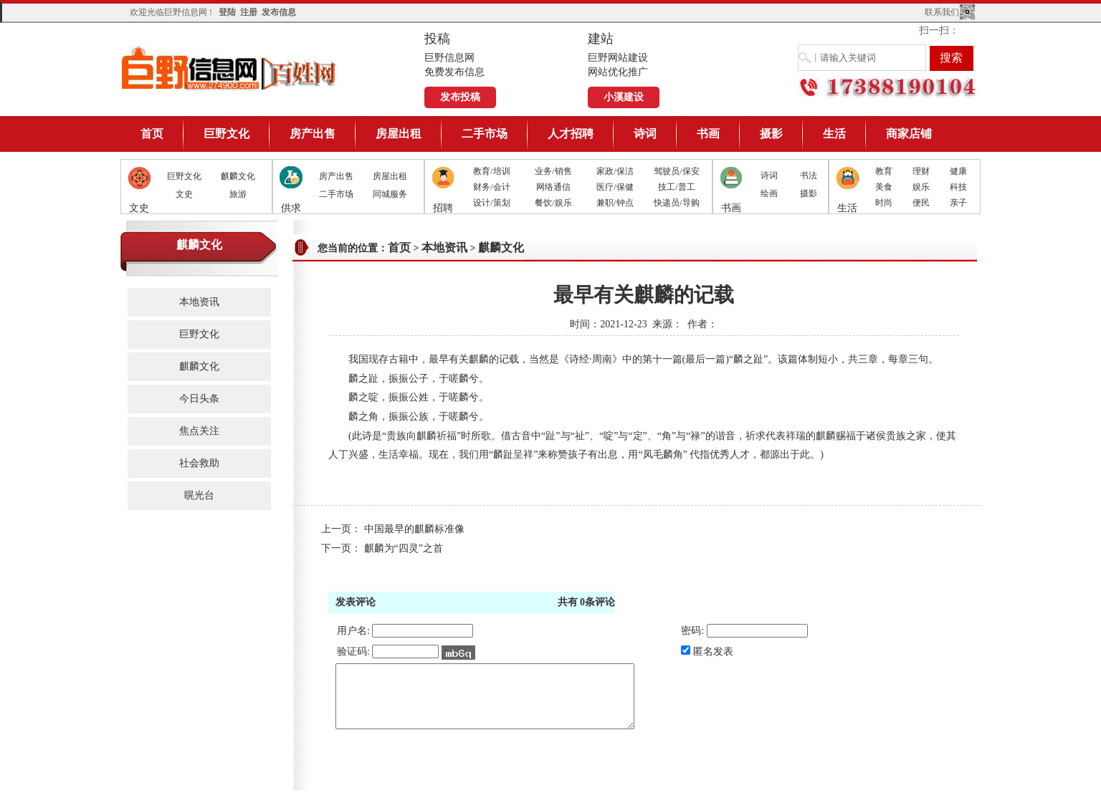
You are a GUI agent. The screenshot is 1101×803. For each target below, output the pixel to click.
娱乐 (921, 187)
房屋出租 (398, 134)
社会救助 (199, 463)
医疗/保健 (614, 187)
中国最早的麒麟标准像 (414, 529)
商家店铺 (909, 134)
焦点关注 (199, 430)
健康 (958, 171)
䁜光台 (199, 495)
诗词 (645, 134)
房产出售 (312, 134)
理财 (921, 171)
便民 (921, 203)
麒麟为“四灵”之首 (403, 548)
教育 (883, 171)
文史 (184, 194)
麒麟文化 (238, 176)
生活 (834, 134)
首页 (151, 134)
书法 (808, 175)
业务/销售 (553, 171)
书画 (708, 134)
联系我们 (942, 12)
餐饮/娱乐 (553, 203)
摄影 (771, 134)
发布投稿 (460, 97)
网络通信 (553, 187)
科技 (958, 187)
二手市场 (484, 134)
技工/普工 (676, 187)
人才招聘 (571, 134)
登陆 (227, 12)
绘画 (769, 193)
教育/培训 (491, 171)
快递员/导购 (676, 203)
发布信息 (279, 12)
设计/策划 (491, 203)
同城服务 (390, 194)
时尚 (883, 203)
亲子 (958, 203)
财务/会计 (491, 187)
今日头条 (199, 398)
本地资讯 (199, 302)
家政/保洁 (614, 171)
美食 (883, 187)
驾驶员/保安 (676, 171)
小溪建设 (624, 97)
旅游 (238, 194)
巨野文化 (226, 134)
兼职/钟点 (614, 203)
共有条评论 (587, 602)
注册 (248, 12)
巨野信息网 (229, 67)
